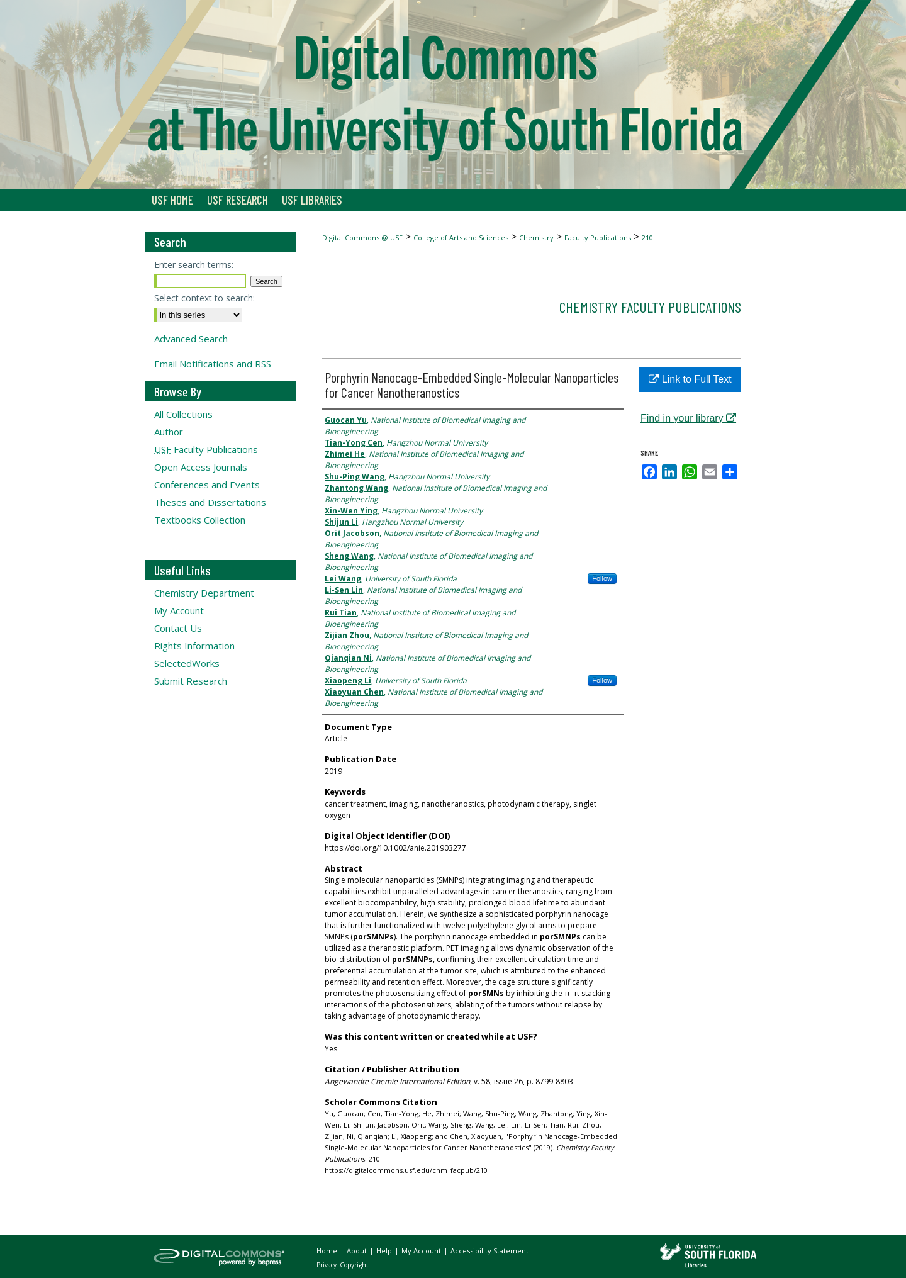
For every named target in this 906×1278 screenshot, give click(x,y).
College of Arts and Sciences (460, 237)
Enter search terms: (193, 265)
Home (327, 1250)
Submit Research (190, 681)
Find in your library (688, 418)
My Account (179, 610)
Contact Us (178, 628)
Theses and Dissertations (210, 502)
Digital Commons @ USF (362, 237)
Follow (602, 578)
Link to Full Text (690, 379)
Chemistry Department (204, 592)
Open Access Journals (200, 467)
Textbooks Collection (199, 519)
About (358, 1250)
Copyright (354, 1264)
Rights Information (194, 645)
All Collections (183, 414)
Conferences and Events (207, 484)
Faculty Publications (597, 237)
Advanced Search (191, 338)
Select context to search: (204, 298)
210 (647, 237)
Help (385, 1250)
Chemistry (536, 237)
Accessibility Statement (489, 1250)
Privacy (327, 1264)
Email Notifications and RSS (212, 363)
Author (168, 431)
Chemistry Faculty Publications (650, 307)
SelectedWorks (187, 663)
